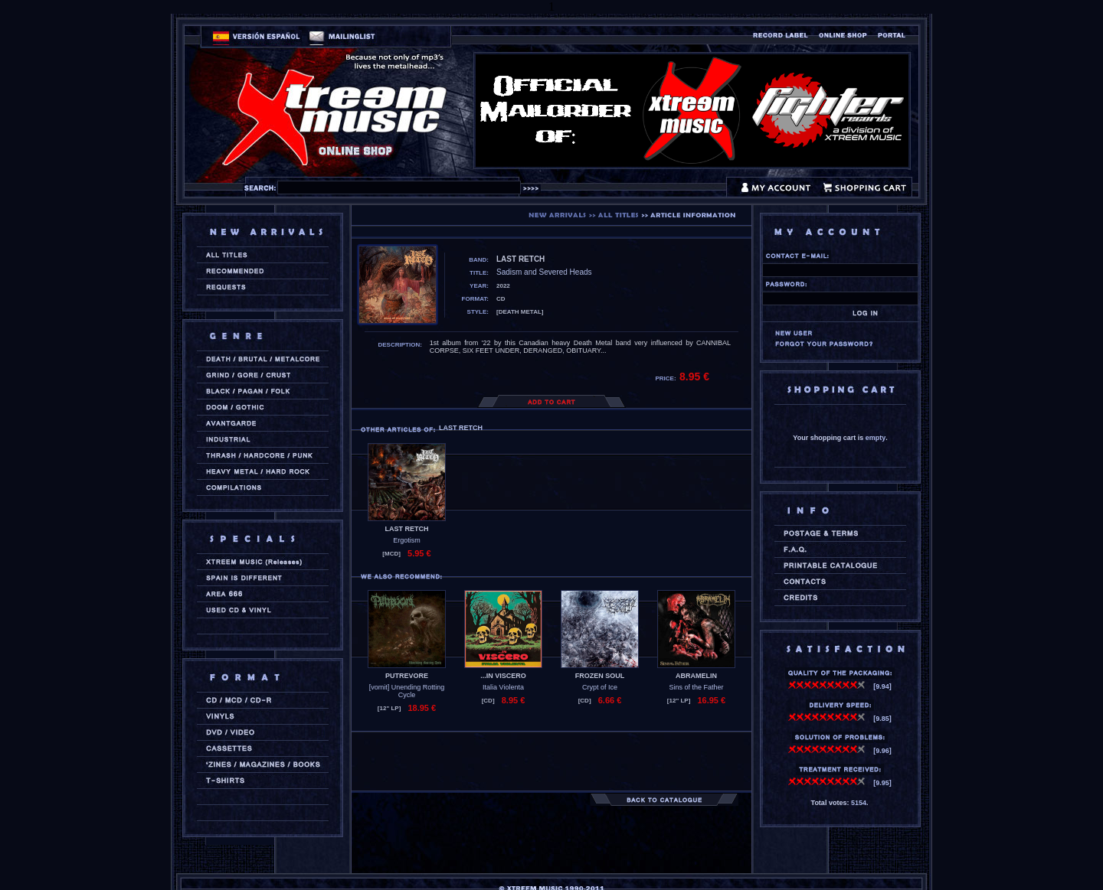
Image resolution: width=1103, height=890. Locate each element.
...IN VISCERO (503, 676)
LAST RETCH (407, 529)
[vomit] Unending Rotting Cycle (407, 691)
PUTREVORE (406, 676)
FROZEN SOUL (600, 676)
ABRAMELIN (696, 676)
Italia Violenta (503, 687)
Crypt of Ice (599, 687)
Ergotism (407, 540)
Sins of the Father (696, 687)
